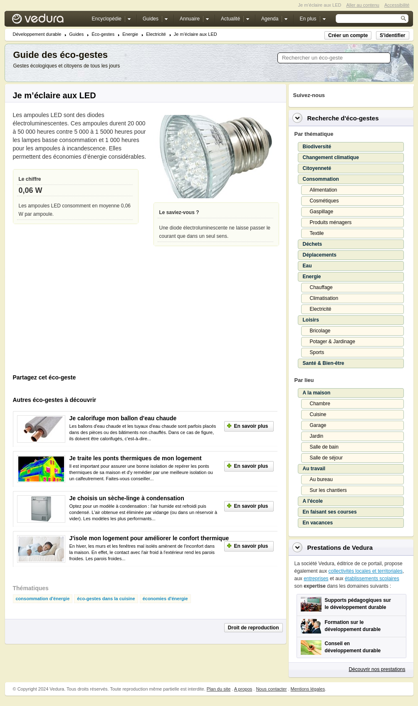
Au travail (314, 468)
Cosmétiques (324, 201)
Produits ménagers (331, 222)
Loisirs (311, 320)
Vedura (47, 20)
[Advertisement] (75, 314)
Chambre (320, 404)
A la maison (317, 393)
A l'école (313, 501)
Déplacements (319, 255)
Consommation (321, 179)
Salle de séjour (326, 458)
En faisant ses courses (330, 512)
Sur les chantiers (328, 490)
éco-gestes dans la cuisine (106, 598)
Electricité (156, 34)
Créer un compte (348, 35)
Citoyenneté (317, 168)
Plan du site (218, 688)
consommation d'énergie (43, 598)
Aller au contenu (362, 4)
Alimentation (323, 190)
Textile (317, 233)
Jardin (317, 436)
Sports (317, 352)
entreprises (316, 578)
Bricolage (320, 331)
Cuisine (318, 414)
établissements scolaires (372, 578)
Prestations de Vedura (340, 547)
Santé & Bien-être (323, 363)
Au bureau (321, 479)
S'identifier (393, 35)
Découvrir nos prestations (377, 669)
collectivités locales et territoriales (366, 571)
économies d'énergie (165, 598)
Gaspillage (322, 212)
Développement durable (37, 34)
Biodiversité (317, 147)
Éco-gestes (103, 34)
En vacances (318, 523)
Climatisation (324, 298)
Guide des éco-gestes (60, 55)
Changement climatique (331, 157)
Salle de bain (324, 447)
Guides (76, 34)
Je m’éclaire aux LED (195, 34)
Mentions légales (308, 688)
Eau (307, 266)
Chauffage (321, 287)
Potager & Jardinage (332, 341)
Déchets (312, 244)
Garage (318, 425)
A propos (243, 688)
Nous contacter (271, 688)
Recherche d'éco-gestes (343, 118)
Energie (130, 34)
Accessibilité (397, 4)
